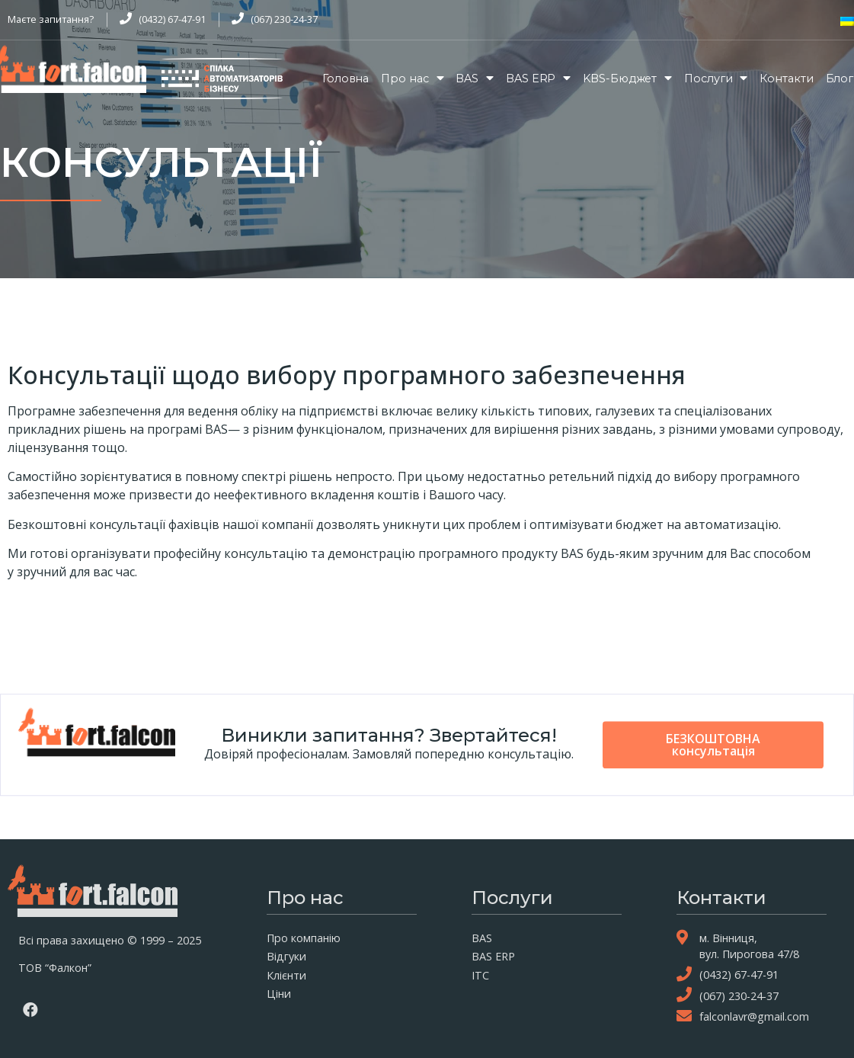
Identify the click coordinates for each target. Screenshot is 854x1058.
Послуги (715, 78)
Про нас (412, 78)
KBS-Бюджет (627, 78)
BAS (475, 78)
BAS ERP (538, 78)
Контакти (786, 78)
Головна (345, 78)
